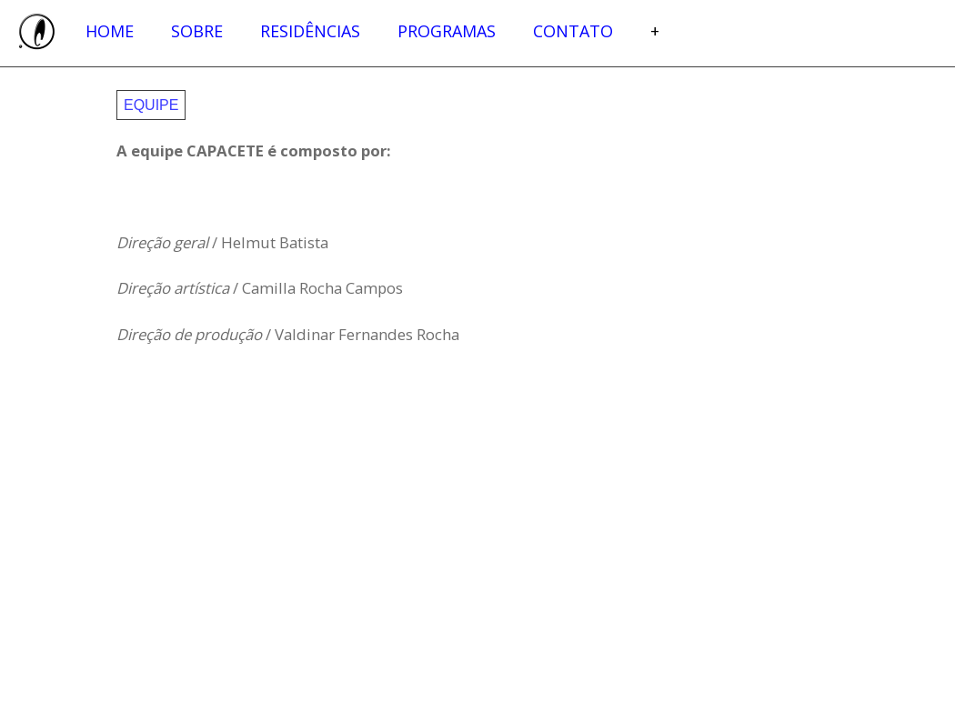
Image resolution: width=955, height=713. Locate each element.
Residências (310, 31)
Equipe (151, 105)
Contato (573, 31)
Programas (446, 31)
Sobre (197, 31)
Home (109, 31)
